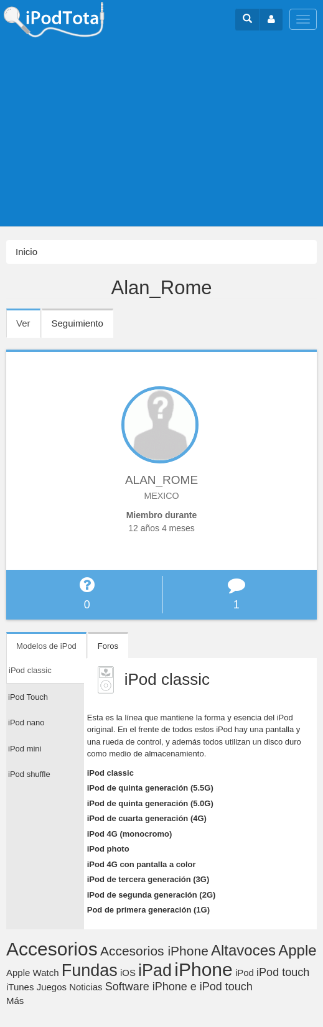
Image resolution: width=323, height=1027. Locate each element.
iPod (244, 972)
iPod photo (108, 848)
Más (15, 1000)
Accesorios (52, 949)
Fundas (90, 970)
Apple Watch (32, 972)
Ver (28, 327)
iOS (128, 972)
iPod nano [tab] (26, 722)
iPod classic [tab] (30, 670)
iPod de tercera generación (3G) (148, 879)
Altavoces (243, 950)
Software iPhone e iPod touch (179, 986)
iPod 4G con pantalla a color (141, 864)
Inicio (26, 251)
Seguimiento (77, 323)
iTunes (20, 987)
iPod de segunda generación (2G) (151, 894)
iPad (155, 970)
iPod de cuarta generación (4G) (147, 818)
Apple (297, 950)
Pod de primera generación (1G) (148, 909)
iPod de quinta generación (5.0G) (150, 803)
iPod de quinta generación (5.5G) (150, 787)
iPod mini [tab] (24, 748)
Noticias (85, 987)
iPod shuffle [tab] (29, 774)
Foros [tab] (108, 646)
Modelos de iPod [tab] (46, 646)
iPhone (203, 969)
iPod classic (110, 773)
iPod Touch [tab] (28, 697)
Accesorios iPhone (154, 951)
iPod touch (282, 972)
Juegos (52, 987)
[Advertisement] (161, 132)
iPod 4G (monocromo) (129, 834)
